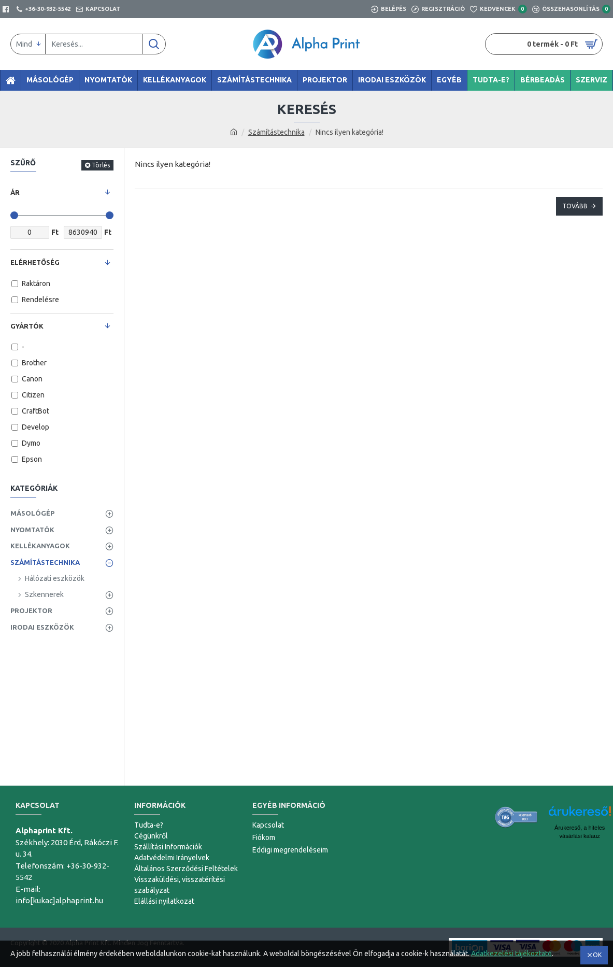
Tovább (575, 206)
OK (597, 954)
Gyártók (27, 326)
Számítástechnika (276, 132)
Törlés (101, 165)
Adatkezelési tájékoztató (511, 953)
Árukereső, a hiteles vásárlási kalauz (579, 831)
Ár (15, 192)
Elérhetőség (35, 262)
